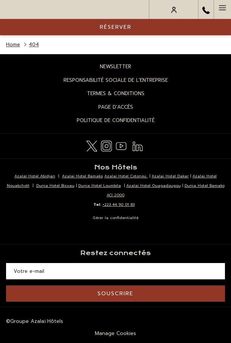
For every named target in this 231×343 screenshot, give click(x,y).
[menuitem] (115, 67)
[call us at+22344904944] (206, 9)
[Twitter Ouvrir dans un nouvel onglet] (91, 145)
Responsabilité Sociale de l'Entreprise (116, 80)
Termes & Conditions (115, 93)
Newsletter (115, 66)
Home (13, 44)
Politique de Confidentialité (116, 120)
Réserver (116, 27)
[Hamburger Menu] (222, 9)
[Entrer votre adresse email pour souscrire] (115, 271)
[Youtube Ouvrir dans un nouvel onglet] (121, 145)
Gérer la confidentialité (115, 218)
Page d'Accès (115, 107)
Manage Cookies (115, 333)
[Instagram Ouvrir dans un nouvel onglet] (106, 145)
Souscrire (115, 294)
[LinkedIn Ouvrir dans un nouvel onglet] (137, 145)
